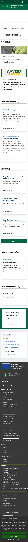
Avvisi (4, 56)
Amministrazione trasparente (10, 512)
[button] (14, 539)
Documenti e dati (7, 407)
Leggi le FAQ (6, 503)
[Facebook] (3, 385)
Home (5, 28)
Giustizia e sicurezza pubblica (10, 433)
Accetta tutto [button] (14, 533)
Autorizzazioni (7, 440)
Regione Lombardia (7, 2)
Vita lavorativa (7, 423)
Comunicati (6, 450)
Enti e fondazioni (7, 399)
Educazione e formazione (9, 431)
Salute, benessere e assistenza (11, 438)
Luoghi (5, 459)
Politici (5, 402)
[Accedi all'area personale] (22, 2)
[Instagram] (7, 385)
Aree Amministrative (8, 395)
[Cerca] (25, 6)
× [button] (26, 518)
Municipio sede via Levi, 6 (11, 262)
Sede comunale (7, 259)
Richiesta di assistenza (9, 505)
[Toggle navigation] (3, 6)
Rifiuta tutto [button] (14, 536)
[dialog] (14, 529)
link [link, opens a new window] (6, 529)
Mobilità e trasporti (8, 421)
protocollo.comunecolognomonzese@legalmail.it (14, 488)
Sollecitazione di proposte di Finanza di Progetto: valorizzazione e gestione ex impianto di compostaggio (14, 85)
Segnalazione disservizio (9, 498)
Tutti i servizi (14, 241)
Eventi (5, 461)
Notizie (5, 448)
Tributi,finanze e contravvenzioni (11, 435)
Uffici (4, 397)
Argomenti (11, 28)
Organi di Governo (8, 392)
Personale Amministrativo (10, 404)
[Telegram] (11, 385)
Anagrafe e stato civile (9, 414)
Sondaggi (5, 500)
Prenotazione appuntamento (10, 496)
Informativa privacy (8, 515)
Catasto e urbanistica (8, 419)
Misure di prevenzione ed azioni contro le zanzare (13, 61)
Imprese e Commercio (8, 416)
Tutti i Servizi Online (9, 294)
